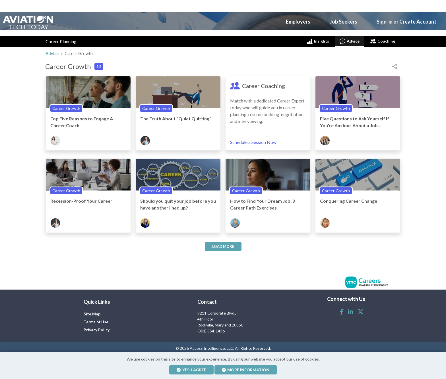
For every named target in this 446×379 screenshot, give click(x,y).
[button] (394, 64)
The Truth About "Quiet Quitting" (175, 116)
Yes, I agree (191, 369)
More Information (246, 369)
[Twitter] (360, 309)
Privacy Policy (97, 327)
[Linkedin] (350, 309)
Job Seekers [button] (343, 20)
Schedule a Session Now (253, 140)
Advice (350, 39)
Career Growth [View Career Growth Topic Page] (66, 106)
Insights (318, 39)
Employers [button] (298, 20)
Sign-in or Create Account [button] (406, 20)
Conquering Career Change (348, 198)
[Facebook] (342, 309)
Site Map (92, 311)
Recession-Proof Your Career (81, 198)
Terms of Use (96, 319)
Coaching (382, 39)
